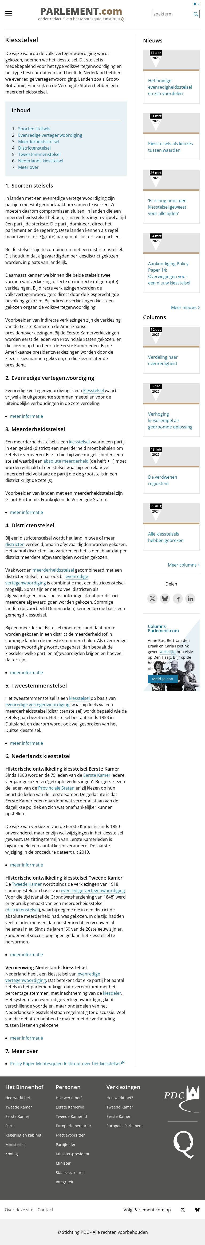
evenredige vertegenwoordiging (37, 705)
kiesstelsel (93, 390)
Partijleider (66, 1144)
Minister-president (72, 1153)
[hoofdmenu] (11, 16)
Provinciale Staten (56, 788)
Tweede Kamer (27, 884)
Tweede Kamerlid (71, 1116)
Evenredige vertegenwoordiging (50, 135)
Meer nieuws (184, 307)
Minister (63, 1163)
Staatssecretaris (70, 1172)
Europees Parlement (125, 1125)
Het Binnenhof (24, 1087)
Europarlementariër (73, 1125)
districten (15, 544)
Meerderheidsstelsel (38, 142)
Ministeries (15, 1144)
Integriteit (64, 1181)
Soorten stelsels (34, 129)
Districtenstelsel (34, 148)
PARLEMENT (81, 11)
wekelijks (168, 651)
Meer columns (182, 565)
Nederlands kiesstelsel (40, 161)
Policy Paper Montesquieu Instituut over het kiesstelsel (65, 1064)
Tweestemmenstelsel (39, 154)
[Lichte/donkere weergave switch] (198, 4)
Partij (10, 1125)
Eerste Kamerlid (70, 1107)
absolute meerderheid (66, 461)
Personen (68, 1087)
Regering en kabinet (23, 1135)
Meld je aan (162, 678)
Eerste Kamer (97, 775)
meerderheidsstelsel (53, 570)
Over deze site (19, 1210)
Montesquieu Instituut (100, 18)
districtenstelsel (23, 910)
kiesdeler (112, 993)
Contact (45, 1210)
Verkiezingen (123, 1087)
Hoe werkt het (17, 1097)
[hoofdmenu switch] (8, 16)
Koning (11, 1153)
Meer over (28, 167)
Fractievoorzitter (70, 1135)
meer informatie (26, 416)
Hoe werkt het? (69, 1097)
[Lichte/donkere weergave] (198, 5)
